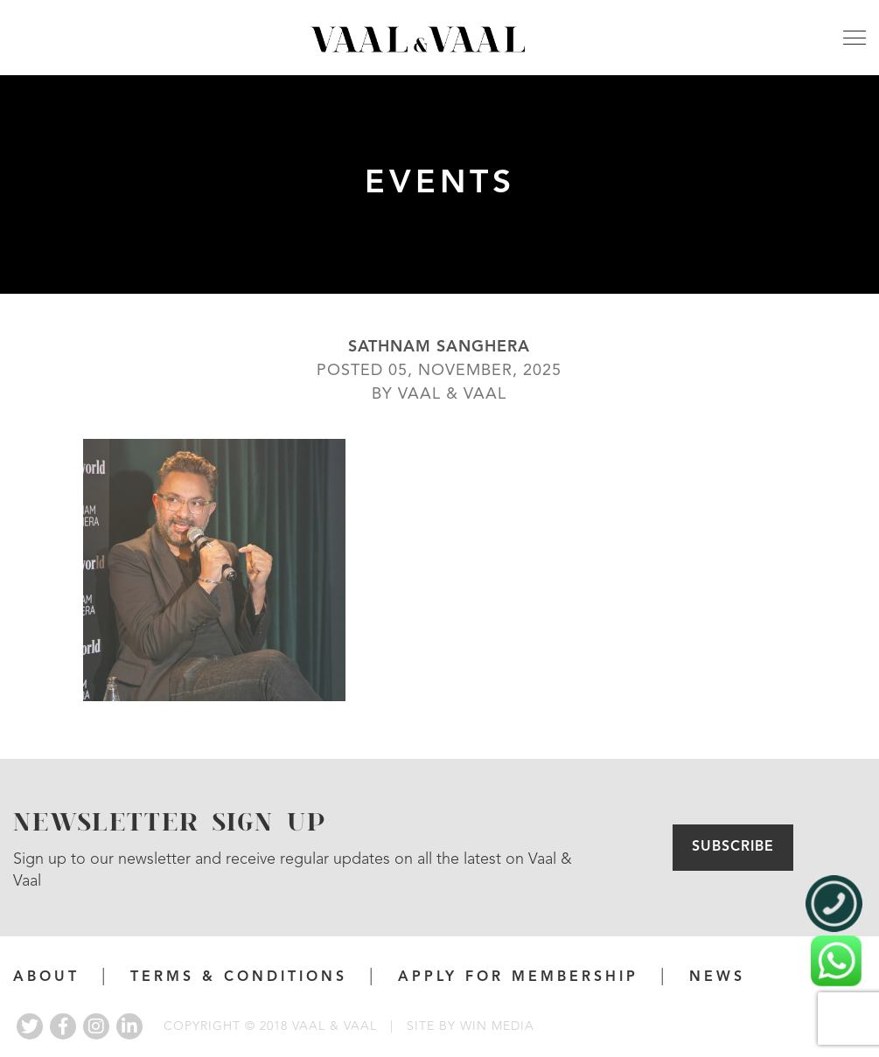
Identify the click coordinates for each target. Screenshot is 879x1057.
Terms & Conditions (238, 977)
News (717, 977)
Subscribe (733, 847)
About (46, 977)
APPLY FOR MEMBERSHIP (518, 977)
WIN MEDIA (497, 1026)
